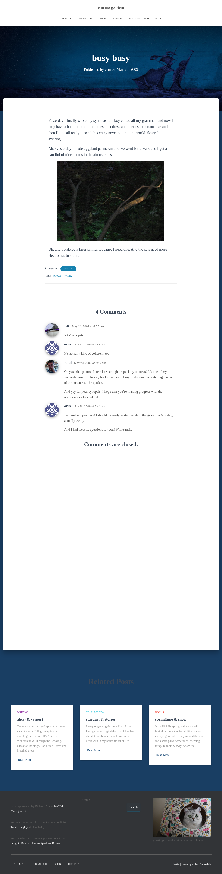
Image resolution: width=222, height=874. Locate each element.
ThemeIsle (205, 864)
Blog (158, 18)
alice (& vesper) (30, 719)
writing (85, 18)
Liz (66, 326)
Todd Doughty (19, 827)
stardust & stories (100, 719)
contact (74, 863)
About (65, 18)
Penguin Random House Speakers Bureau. (36, 843)
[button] (70, 18)
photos (57, 275)
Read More (25, 759)
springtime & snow (170, 719)
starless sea (95, 712)
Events (118, 18)
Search (86, 800)
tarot (102, 18)
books (159, 712)
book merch (139, 18)
